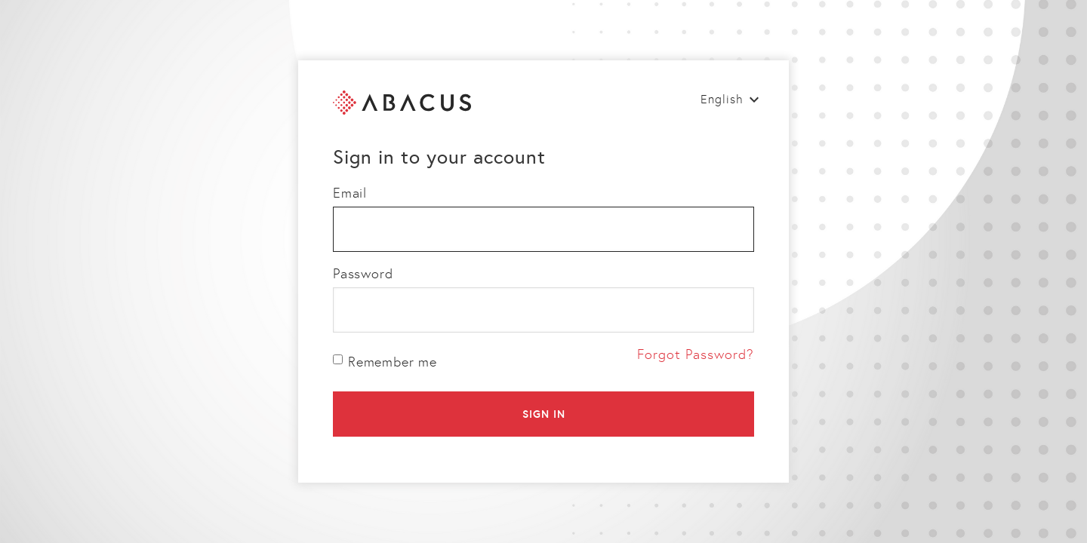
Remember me (385, 362)
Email (350, 193)
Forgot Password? (695, 354)
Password (363, 273)
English (722, 99)
